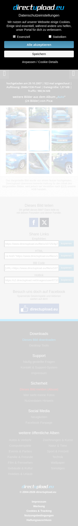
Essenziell (23, 36)
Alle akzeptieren (39, 45)
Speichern (39, 54)
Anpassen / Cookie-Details (40, 62)
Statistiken (59, 36)
